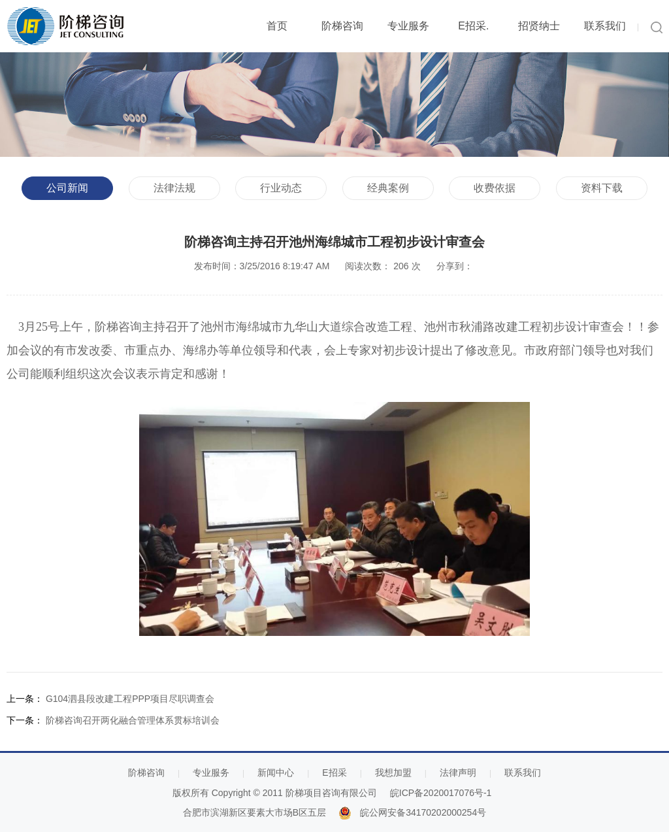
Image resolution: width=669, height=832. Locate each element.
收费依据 (494, 187)
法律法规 (174, 187)
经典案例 (388, 187)
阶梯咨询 (342, 25)
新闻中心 (275, 772)
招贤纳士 (539, 25)
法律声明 (458, 772)
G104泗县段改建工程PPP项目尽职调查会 (130, 698)
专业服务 (408, 25)
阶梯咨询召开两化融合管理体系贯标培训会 (133, 720)
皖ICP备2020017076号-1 (441, 793)
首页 (277, 25)
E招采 (334, 772)
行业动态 (281, 187)
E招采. (473, 25)
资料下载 (602, 187)
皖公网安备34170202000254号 (423, 812)
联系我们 (605, 25)
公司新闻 (67, 187)
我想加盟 (393, 772)
